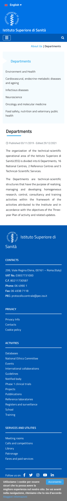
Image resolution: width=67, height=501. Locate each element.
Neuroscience (14, 97)
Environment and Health (21, 71)
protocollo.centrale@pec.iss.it (29, 296)
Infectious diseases (17, 90)
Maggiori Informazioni (15, 496)
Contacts (10, 324)
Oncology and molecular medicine (26, 104)
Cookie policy (13, 329)
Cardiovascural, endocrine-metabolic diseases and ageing (33, 80)
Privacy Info (12, 319)
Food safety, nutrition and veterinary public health (32, 113)
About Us (36, 46)
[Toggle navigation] (7, 37)
